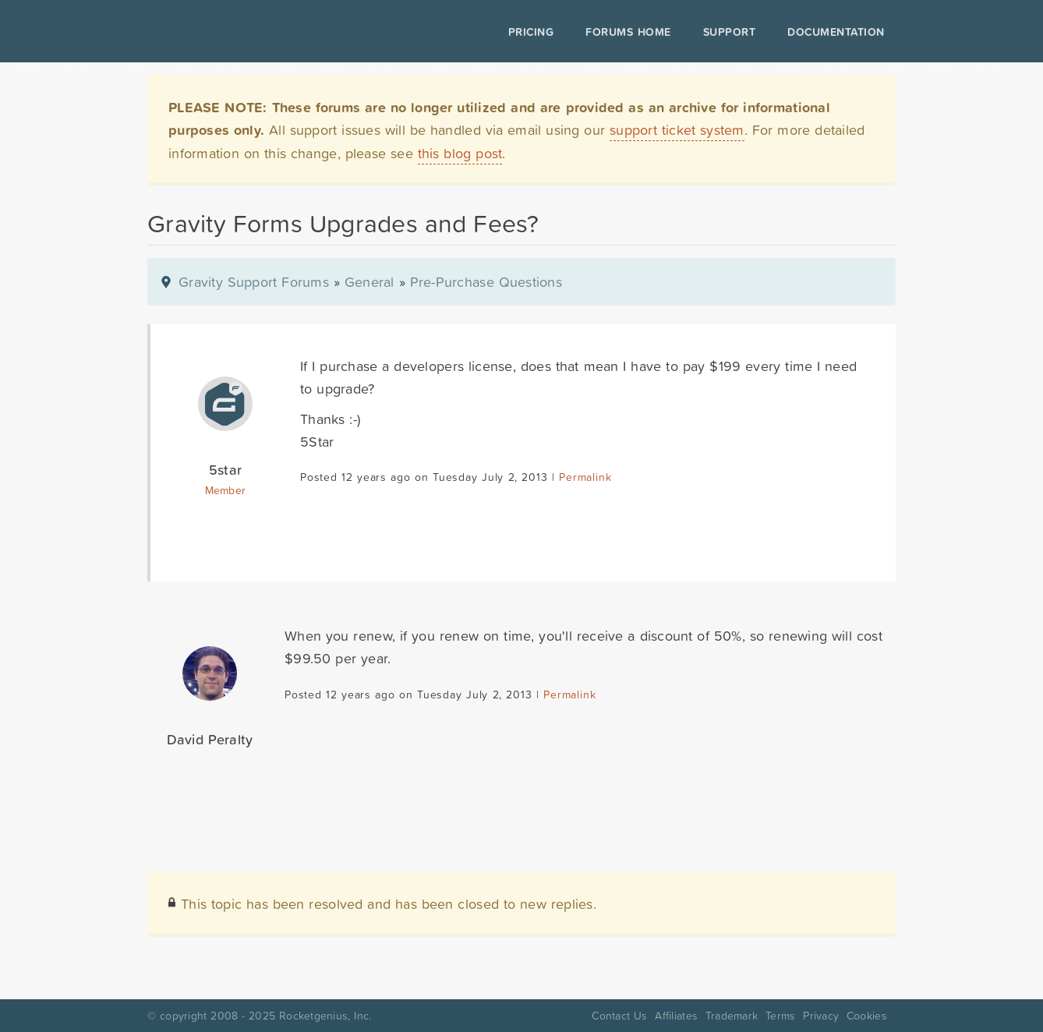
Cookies (867, 1015)
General (369, 281)
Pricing (531, 32)
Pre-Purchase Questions (486, 281)
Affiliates (676, 1015)
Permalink (585, 477)
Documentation (836, 32)
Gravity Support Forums (254, 281)
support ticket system (677, 129)
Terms (780, 1015)
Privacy (821, 1015)
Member (225, 490)
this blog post (460, 153)
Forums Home (627, 32)
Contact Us (619, 1015)
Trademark (731, 1015)
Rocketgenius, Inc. (325, 1015)
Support (729, 32)
